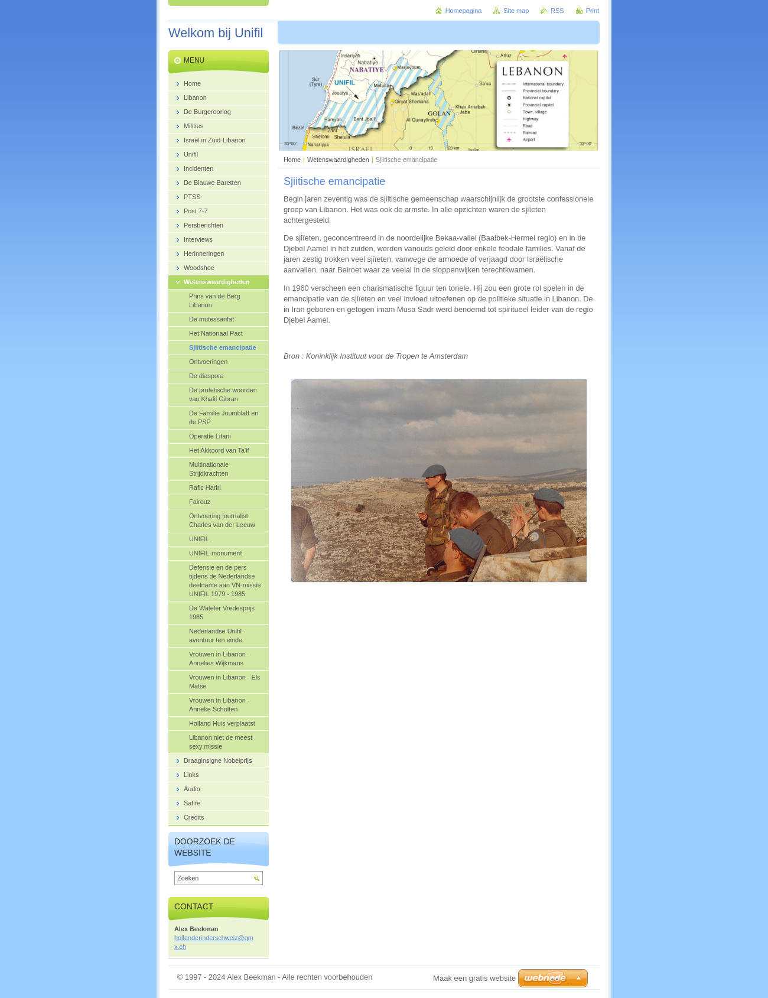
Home (292, 159)
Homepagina (463, 10)
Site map (516, 10)
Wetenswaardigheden (338, 159)
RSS (557, 10)
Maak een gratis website (474, 978)
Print (592, 10)
